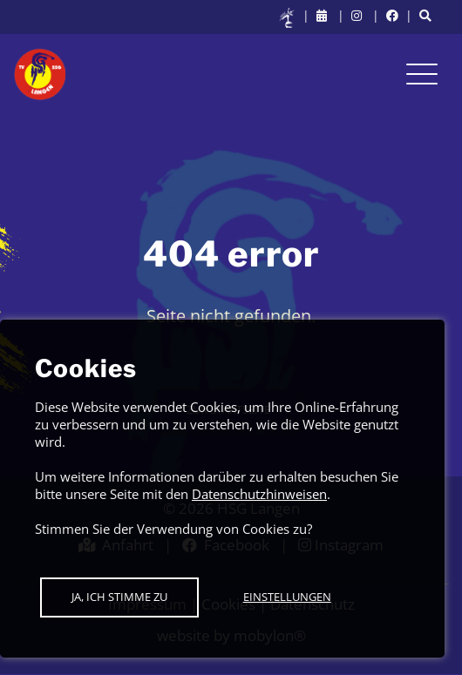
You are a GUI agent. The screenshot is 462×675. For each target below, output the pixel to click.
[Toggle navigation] (422, 74)
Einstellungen (287, 596)
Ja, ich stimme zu (119, 596)
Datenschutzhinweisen (259, 494)
